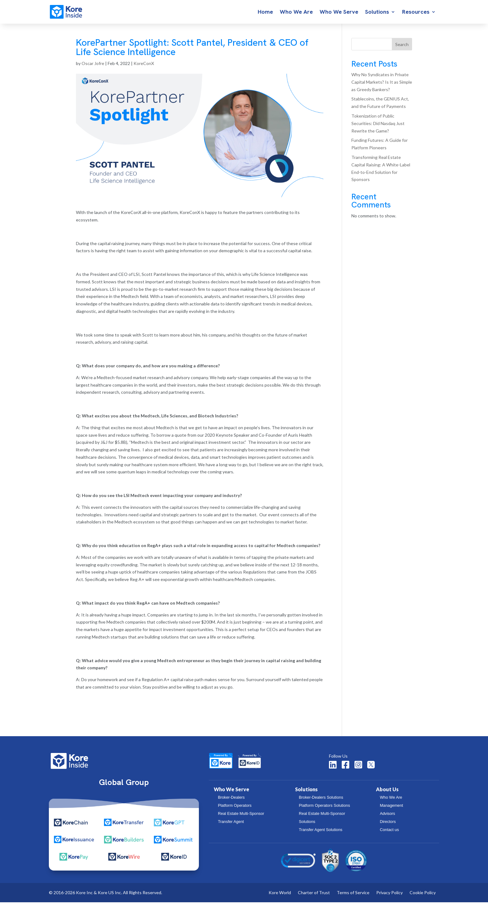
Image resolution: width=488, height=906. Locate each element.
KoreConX (144, 67)
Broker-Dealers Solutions (321, 801)
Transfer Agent (231, 825)
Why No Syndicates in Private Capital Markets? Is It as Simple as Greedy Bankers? (381, 86)
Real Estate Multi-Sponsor (241, 817)
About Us (387, 793)
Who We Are (296, 12)
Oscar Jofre (93, 67)
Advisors (387, 817)
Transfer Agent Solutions (320, 833)
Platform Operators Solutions (324, 809)
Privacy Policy (389, 896)
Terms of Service (353, 896)
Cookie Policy (423, 896)
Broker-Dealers (231, 801)
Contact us (389, 833)
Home (265, 12)
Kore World (280, 896)
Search (402, 48)
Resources (415, 12)
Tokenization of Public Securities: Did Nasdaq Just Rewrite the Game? (378, 127)
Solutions (377, 12)
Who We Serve (339, 12)
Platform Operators (234, 809)
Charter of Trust (314, 896)
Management (391, 809)
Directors (388, 825)
